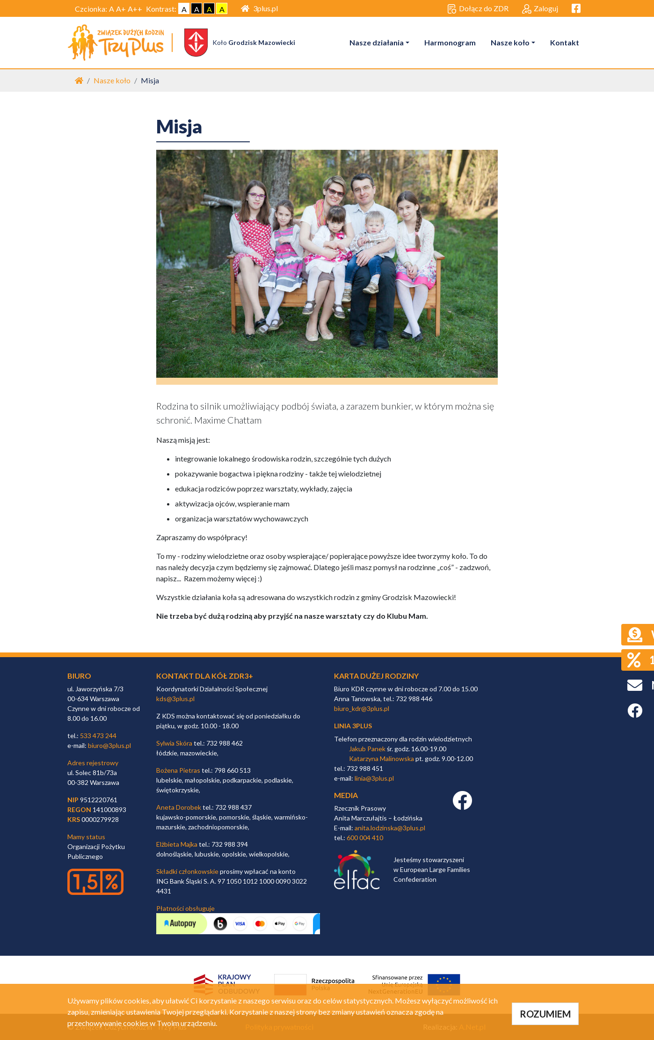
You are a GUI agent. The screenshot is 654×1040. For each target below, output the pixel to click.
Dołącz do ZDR (478, 9)
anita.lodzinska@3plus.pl (390, 828)
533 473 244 (98, 736)
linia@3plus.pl (374, 778)
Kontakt (564, 42)
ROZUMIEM (545, 1013)
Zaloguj (540, 9)
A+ (121, 8)
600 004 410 (365, 838)
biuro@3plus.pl (109, 745)
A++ (135, 8)
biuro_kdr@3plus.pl (361, 708)
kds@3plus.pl (175, 699)
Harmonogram (450, 42)
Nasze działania (376, 42)
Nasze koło (510, 42)
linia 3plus (353, 726)
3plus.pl (259, 8)
